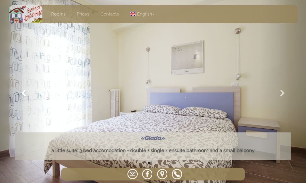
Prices (83, 14)
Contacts (110, 14)
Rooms (58, 14)
